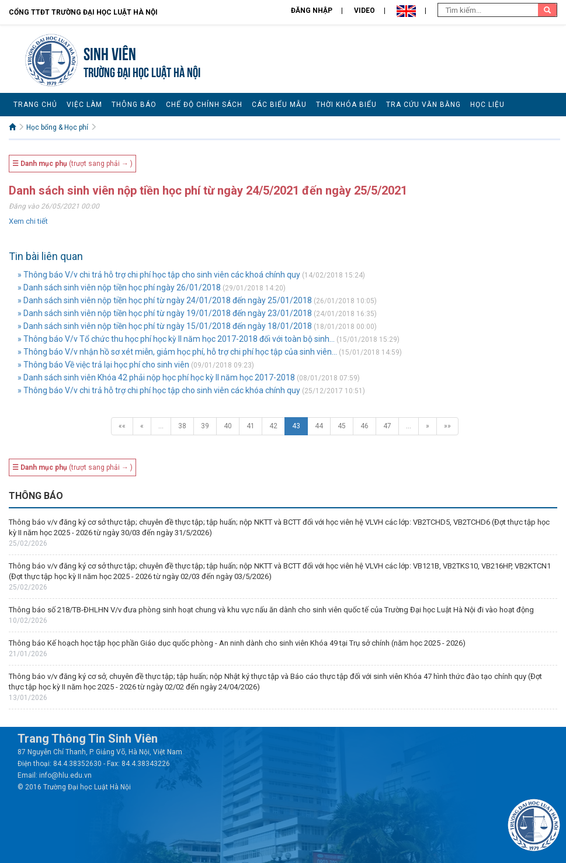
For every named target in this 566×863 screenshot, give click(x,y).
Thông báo (134, 104)
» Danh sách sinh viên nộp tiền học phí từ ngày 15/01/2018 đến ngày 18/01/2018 (165, 326)
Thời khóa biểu (346, 104)
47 (387, 426)
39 (205, 426)
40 (228, 426)
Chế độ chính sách (204, 104)
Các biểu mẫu (279, 104)
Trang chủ (35, 104)
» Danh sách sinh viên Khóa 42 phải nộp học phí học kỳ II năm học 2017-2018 (156, 377)
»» (447, 426)
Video (364, 10)
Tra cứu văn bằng (423, 104)
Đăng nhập (311, 10)
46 (364, 426)
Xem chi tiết (28, 221)
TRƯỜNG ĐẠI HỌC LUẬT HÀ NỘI (142, 71)
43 (296, 426)
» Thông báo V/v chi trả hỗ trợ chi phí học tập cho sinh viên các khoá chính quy (159, 274)
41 (250, 426)
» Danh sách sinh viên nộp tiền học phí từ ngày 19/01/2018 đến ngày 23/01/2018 (165, 313)
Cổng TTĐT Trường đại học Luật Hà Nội (83, 12)
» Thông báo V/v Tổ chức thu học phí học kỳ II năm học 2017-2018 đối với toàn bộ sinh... (176, 339)
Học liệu (487, 104)
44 (319, 426)
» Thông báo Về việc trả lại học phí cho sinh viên (103, 364)
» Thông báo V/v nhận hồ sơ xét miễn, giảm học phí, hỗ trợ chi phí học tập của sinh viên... (177, 351)
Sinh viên (110, 52)
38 (182, 426)
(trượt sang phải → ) (72, 164)
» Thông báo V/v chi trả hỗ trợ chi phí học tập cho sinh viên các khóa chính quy (159, 390)
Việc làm (84, 104)
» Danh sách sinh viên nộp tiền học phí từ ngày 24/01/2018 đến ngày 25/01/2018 (165, 300)
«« (122, 426)
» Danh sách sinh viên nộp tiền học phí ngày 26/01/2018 (119, 287)
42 (273, 426)
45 (342, 426)
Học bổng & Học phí (57, 127)
